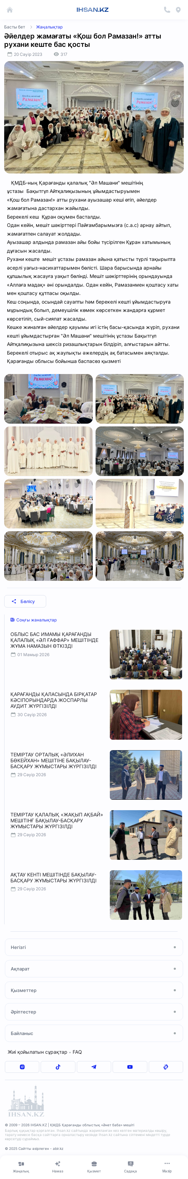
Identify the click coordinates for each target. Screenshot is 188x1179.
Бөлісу (23, 601)
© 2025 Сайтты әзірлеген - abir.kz (34, 1148)
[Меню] (167, 1166)
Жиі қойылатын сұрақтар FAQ (45, 1052)
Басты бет (14, 26)
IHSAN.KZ (92, 9)
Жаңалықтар (49, 26)
